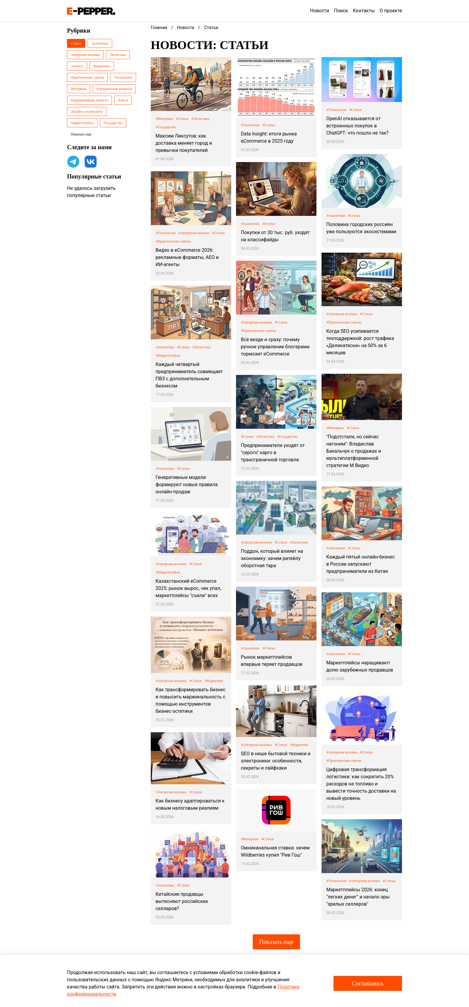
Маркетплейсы (82, 123)
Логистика (118, 55)
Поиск (341, 10)
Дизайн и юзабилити (87, 111)
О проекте (391, 10)
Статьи (76, 43)
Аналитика (100, 43)
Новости (319, 10)
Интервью (78, 89)
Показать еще (276, 942)
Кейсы (123, 100)
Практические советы (87, 77)
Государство (113, 123)
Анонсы (77, 66)
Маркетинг (101, 66)
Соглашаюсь (368, 983)
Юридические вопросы (114, 89)
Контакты (364, 10)
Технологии (123, 77)
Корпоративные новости (89, 100)
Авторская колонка (85, 55)
